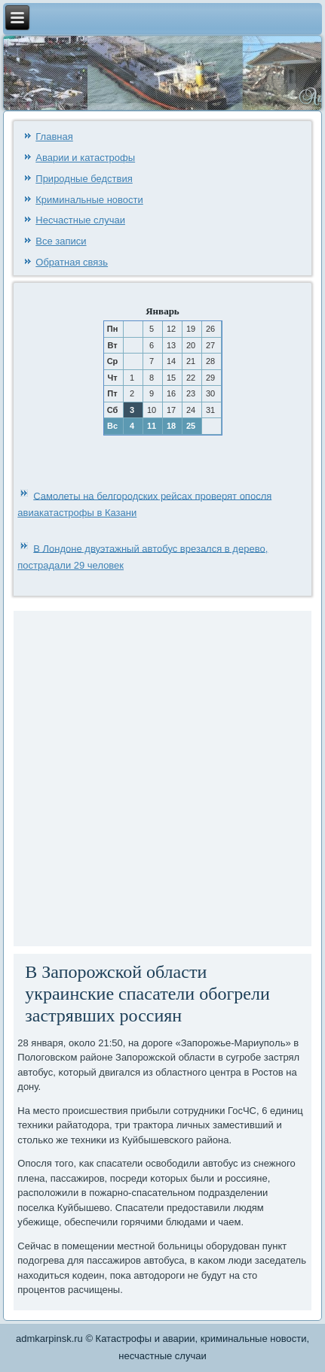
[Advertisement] (162, 777)
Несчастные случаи (80, 220)
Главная (53, 136)
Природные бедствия (83, 178)
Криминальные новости (89, 199)
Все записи (60, 241)
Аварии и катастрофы (85, 157)
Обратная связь (71, 262)
